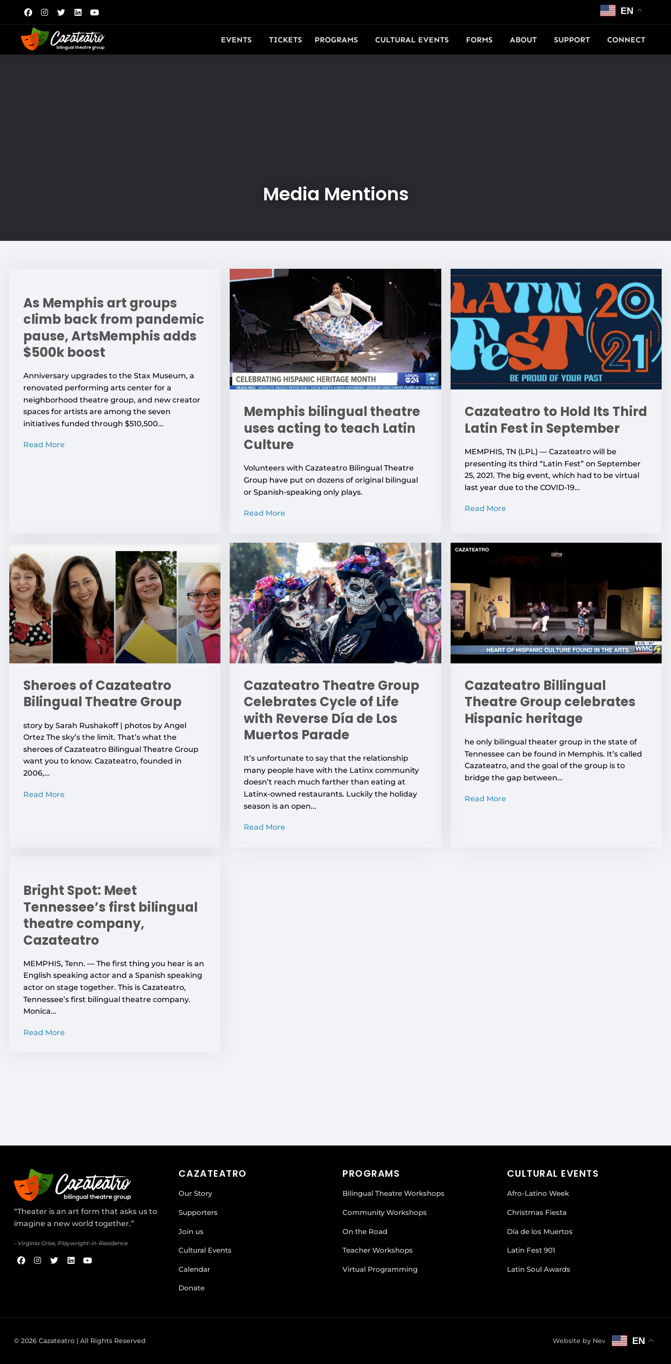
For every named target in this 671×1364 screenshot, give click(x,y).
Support (574, 39)
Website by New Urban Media (603, 1340)
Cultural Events (414, 39)
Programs (339, 39)
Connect (628, 39)
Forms (481, 39)
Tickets (285, 39)
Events (238, 39)
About (525, 39)
